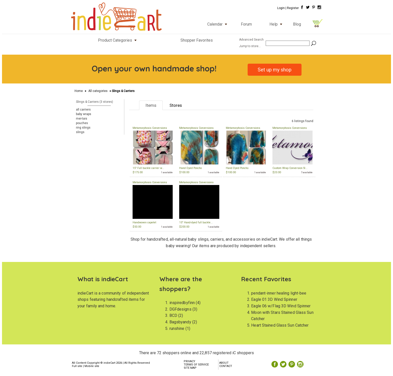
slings (80, 132)
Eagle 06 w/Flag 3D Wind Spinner (281, 306)
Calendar (218, 24)
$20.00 (276, 172)
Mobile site (91, 366)
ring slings (83, 127)
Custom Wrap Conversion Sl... (290, 168)
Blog (297, 24)
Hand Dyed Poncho (190, 168)
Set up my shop (274, 70)
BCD (173, 315)
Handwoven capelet (144, 222)
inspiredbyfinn (182, 302)
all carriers (83, 109)
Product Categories (118, 40)
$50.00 (137, 226)
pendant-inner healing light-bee (278, 293)
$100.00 (184, 172)
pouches (82, 123)
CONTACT (225, 366)
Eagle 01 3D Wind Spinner (274, 299)
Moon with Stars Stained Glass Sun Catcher (282, 315)
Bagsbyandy (180, 322)
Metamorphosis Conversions (150, 128)
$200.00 (184, 226)
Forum (246, 24)
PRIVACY (189, 361)
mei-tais (81, 118)
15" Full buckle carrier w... (148, 168)
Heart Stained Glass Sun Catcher (280, 325)
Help (276, 24)
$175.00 (138, 172)
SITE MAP (190, 367)
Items (150, 105)
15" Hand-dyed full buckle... (196, 222)
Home (78, 91)
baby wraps (83, 114)
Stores (175, 105)
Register (293, 8)
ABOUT (224, 362)
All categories (98, 91)
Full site (77, 366)
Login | (281, 8)
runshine (176, 328)
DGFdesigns (180, 309)
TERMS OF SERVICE (196, 364)
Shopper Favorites (196, 40)
